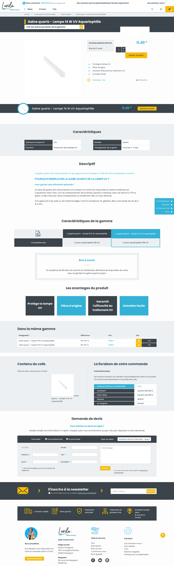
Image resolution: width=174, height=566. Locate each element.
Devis (167, 212)
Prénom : (26, 454)
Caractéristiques (162, 201)
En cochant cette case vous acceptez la (131, 472)
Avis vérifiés (129, 546)
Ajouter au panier (136, 55)
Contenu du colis (162, 208)
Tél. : (64, 454)
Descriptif (165, 205)
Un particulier (74, 439)
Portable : (66, 462)
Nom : (25, 462)
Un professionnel (54, 439)
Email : (64, 447)
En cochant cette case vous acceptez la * (73, 493)
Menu (30, 9)
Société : (26, 447)
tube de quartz (44, 189)
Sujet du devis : (107, 439)
